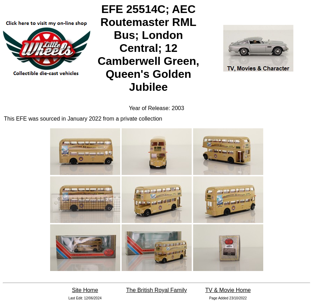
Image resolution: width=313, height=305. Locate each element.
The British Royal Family (156, 290)
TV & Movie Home (228, 290)
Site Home (85, 290)
